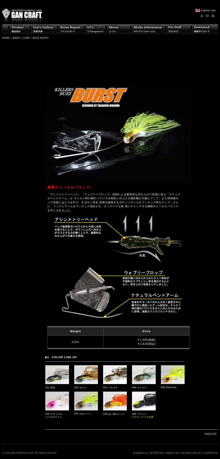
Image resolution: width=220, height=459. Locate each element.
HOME (6, 38)
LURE (26, 38)
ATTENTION (157, 453)
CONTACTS (211, 453)
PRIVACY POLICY (191, 453)
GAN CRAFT (22, 12)
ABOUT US (172, 453)
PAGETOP (211, 434)
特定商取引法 (140, 453)
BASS (16, 38)
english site (208, 10)
